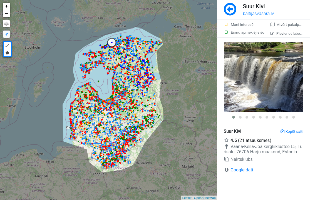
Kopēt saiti (292, 131)
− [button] (6, 13)
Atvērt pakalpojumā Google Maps (290, 24)
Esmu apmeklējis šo (244, 32)
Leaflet (187, 197)
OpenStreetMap (205, 197)
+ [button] (6, 6)
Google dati (241, 169)
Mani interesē (239, 24)
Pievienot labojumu (289, 33)
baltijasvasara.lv (258, 13)
